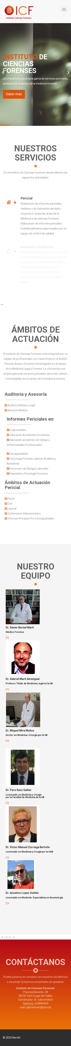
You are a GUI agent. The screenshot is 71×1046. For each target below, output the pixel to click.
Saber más (14, 94)
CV (7, 637)
